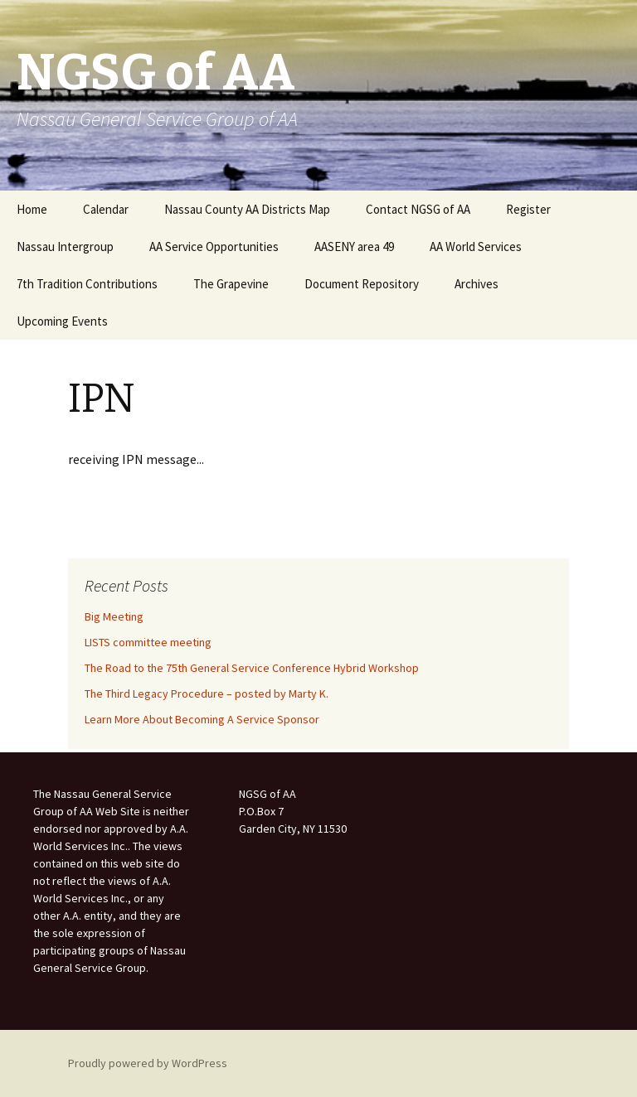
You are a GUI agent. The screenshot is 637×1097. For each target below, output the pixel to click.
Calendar (106, 209)
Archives (476, 284)
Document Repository (361, 284)
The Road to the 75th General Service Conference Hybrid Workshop (252, 667)
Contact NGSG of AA (418, 209)
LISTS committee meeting (148, 642)
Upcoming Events (62, 321)
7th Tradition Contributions (87, 284)
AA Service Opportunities (214, 246)
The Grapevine (231, 284)
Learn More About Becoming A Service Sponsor (202, 719)
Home (32, 209)
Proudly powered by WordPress (147, 1063)
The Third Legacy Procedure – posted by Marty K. (206, 693)
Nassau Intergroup (65, 246)
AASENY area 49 (354, 246)
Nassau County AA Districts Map (247, 209)
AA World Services (476, 246)
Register (528, 209)
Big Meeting (114, 616)
